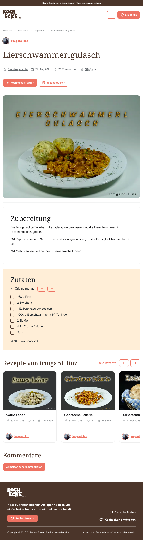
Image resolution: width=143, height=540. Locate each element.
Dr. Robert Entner (36, 532)
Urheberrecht (129, 532)
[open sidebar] (111, 15)
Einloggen (129, 15)
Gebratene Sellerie (78, 415)
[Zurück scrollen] (124, 363)
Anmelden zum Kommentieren (24, 467)
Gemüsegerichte (18, 69)
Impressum (88, 532)
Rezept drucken (53, 82)
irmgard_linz (40, 30)
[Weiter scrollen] (135, 363)
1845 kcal (90, 69)
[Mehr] (51, 289)
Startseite (8, 30)
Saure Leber (15, 415)
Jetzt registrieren (91, 3)
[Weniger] (41, 289)
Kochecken (23, 30)
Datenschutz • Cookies (108, 532)
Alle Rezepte (107, 363)
